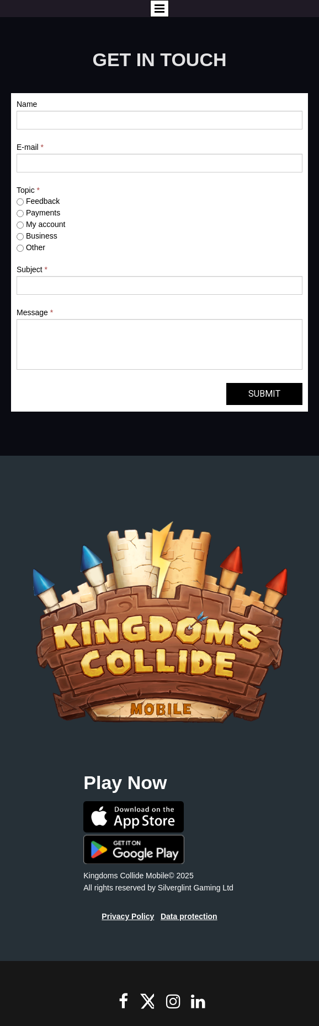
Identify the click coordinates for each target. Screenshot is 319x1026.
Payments (38, 212)
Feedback (38, 201)
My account (41, 224)
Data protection (189, 916)
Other (31, 247)
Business (37, 235)
